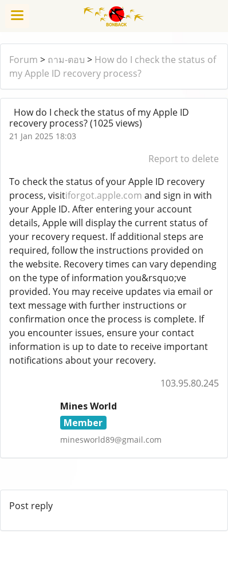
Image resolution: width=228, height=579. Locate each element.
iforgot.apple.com (103, 195)
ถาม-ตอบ (66, 59)
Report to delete (183, 158)
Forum (23, 59)
